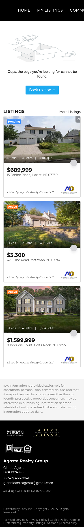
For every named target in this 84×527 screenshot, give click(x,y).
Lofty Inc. (26, 509)
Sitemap (52, 523)
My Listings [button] (50, 10)
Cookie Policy (59, 519)
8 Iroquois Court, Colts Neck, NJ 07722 (37, 345)
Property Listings (33, 523)
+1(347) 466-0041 (16, 478)
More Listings (70, 112)
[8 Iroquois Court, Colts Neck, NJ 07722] (42, 309)
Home (24, 10)
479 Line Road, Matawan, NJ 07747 (33, 260)
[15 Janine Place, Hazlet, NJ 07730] (42, 139)
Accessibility (68, 523)
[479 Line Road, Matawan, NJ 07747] (42, 224)
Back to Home (42, 90)
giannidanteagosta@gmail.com (28, 483)
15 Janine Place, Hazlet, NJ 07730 (32, 175)
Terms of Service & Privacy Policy (25, 519)
